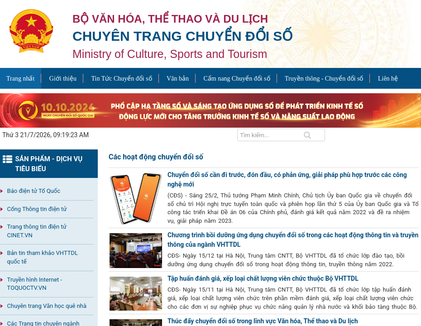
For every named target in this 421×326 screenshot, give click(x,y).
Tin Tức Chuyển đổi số (121, 78)
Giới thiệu (63, 78)
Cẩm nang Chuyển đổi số (236, 78)
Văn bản (178, 78)
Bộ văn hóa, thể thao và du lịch (170, 19)
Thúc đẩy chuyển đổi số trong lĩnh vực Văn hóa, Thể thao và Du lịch (262, 321)
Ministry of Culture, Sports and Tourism (169, 54)
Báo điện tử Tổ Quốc (33, 190)
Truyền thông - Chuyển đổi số (324, 78)
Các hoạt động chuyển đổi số (156, 157)
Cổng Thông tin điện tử (37, 209)
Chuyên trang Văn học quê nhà (46, 305)
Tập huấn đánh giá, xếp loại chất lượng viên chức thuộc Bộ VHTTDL (263, 278)
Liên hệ (388, 78)
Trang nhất (20, 78)
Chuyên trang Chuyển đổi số (182, 36)
